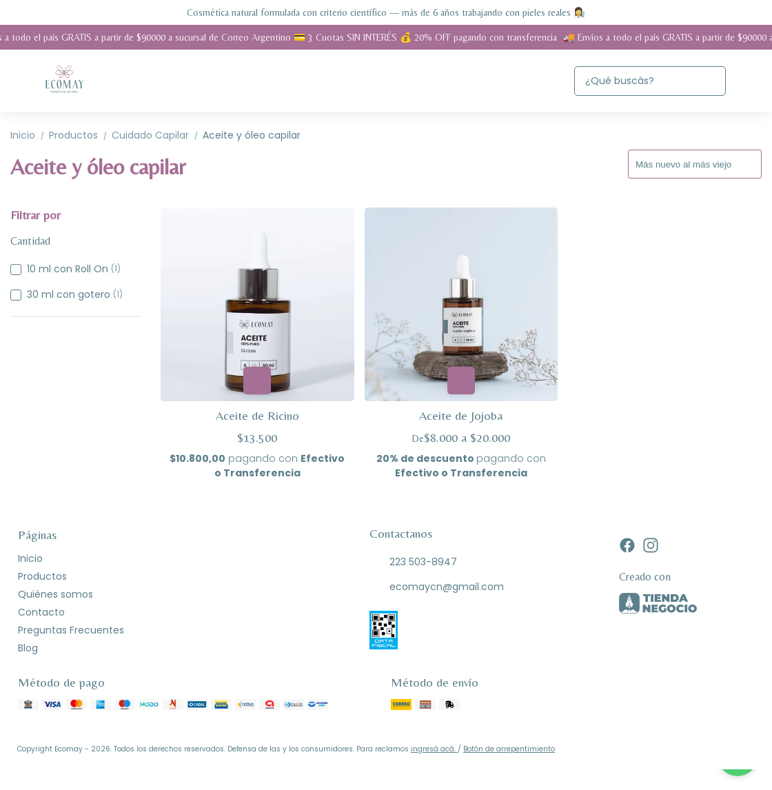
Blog (28, 648)
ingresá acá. (434, 749)
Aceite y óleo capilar (252, 135)
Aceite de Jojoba (460, 415)
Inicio (29, 135)
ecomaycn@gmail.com (436, 587)
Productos (80, 135)
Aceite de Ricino (257, 415)
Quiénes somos (55, 594)
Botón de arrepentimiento (509, 749)
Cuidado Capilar (157, 135)
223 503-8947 (413, 562)
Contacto (41, 612)
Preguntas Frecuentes (71, 630)
